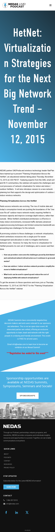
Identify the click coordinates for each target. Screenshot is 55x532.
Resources (8, 464)
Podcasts (7, 457)
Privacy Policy (9, 467)
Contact (7, 461)
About (6, 454)
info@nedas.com (19, 344)
